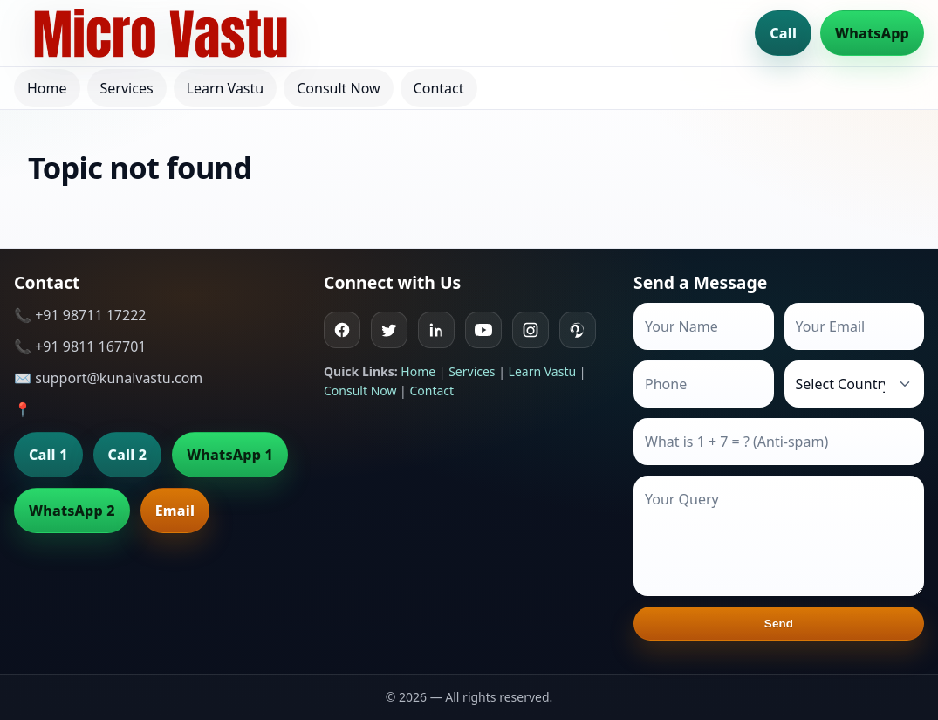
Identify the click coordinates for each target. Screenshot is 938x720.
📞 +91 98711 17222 (80, 315)
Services (127, 88)
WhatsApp (872, 33)
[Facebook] (342, 330)
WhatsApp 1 (230, 454)
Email (175, 510)
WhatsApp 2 (72, 510)
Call (783, 33)
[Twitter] (389, 330)
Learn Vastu (225, 88)
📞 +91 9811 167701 (80, 346)
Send (778, 623)
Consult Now (338, 88)
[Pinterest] (577, 330)
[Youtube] (483, 330)
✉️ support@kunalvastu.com (108, 377)
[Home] (160, 33)
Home (47, 88)
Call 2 (127, 454)
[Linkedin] (436, 330)
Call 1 (48, 454)
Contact (439, 88)
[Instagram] (530, 330)
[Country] (854, 384)
